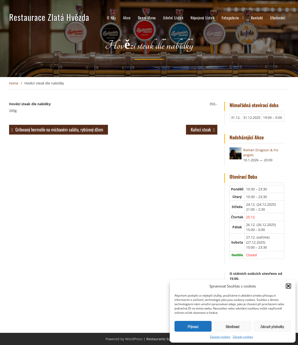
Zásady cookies (220, 337)
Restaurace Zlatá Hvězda (49, 17)
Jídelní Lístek (173, 18)
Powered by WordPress (124, 339)
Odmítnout (233, 326)
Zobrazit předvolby (272, 326)
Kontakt (257, 18)
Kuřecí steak (201, 129)
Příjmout (193, 326)
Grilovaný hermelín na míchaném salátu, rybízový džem (59, 129)
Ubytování (277, 18)
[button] (288, 286)
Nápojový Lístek (202, 18)
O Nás (111, 18)
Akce (126, 18)
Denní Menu (147, 18)
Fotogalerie (230, 18)
